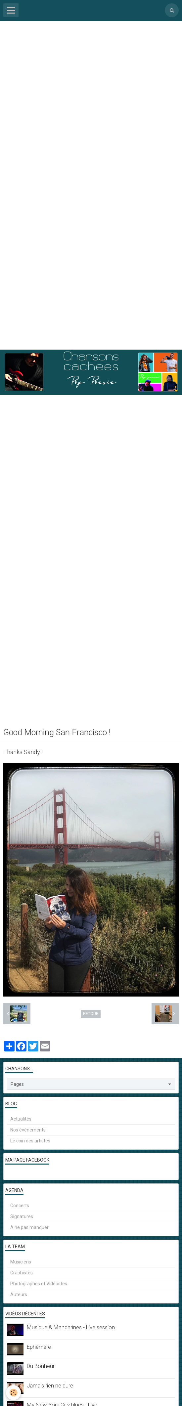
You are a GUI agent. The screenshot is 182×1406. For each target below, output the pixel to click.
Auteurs (18, 1294)
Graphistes (21, 1272)
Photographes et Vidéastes (38, 1283)
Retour (91, 1013)
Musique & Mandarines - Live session (71, 1327)
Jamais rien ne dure (50, 1385)
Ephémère (39, 1346)
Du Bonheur (41, 1366)
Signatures (21, 1216)
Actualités (20, 1119)
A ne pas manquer (29, 1227)
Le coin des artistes (30, 1140)
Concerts (19, 1205)
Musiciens (20, 1261)
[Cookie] (13, 1392)
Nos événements (28, 1129)
